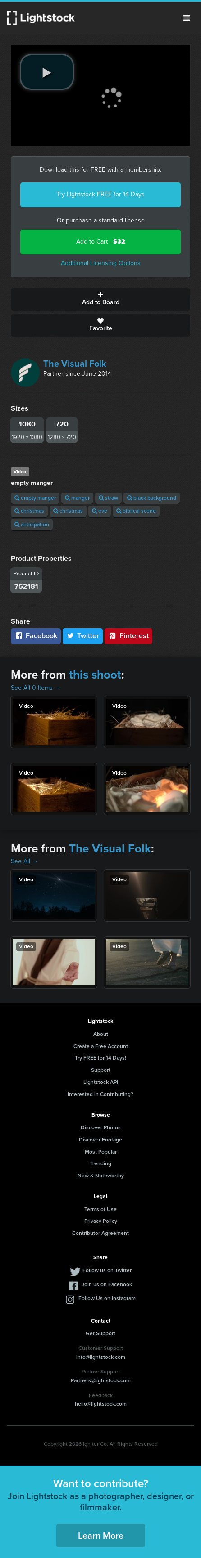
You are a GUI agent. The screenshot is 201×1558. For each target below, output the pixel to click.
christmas (29, 511)
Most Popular (101, 1152)
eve (99, 511)
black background (151, 498)
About (100, 1034)
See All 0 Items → (36, 687)
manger (77, 498)
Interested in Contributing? (100, 1094)
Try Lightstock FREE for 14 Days (100, 194)
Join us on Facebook (107, 1284)
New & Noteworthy (101, 1176)
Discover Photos (101, 1127)
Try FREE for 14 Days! (100, 1058)
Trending (100, 1163)
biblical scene (136, 511)
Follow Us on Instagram (107, 1298)
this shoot (95, 674)
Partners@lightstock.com (101, 1380)
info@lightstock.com (100, 1357)
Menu (186, 18)
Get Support (100, 1333)
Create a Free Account (100, 1046)
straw (108, 498)
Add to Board (100, 299)
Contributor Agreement (100, 1233)
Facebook (35, 635)
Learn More (100, 1535)
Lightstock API (100, 1082)
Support (100, 1070)
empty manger (35, 498)
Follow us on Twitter (107, 1270)
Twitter (83, 635)
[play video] (47, 72)
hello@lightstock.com (101, 1404)
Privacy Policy (100, 1221)
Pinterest (128, 635)
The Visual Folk (74, 363)
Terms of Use (100, 1209)
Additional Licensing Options (101, 263)
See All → (24, 861)
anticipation (31, 524)
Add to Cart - (100, 241)
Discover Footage (100, 1140)
